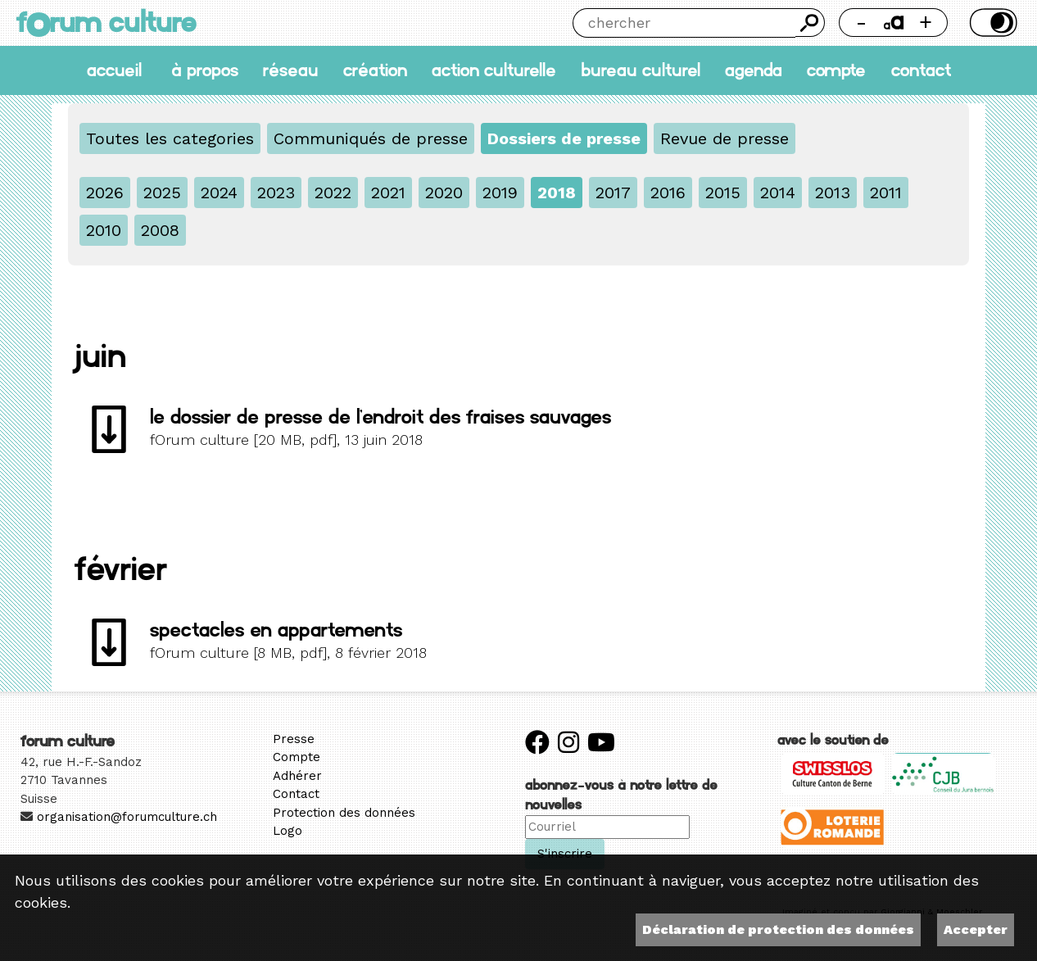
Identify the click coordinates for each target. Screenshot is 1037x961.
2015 (722, 192)
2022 (333, 192)
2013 (832, 192)
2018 (556, 192)
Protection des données (344, 812)
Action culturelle (494, 70)
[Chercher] (684, 23)
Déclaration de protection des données (778, 929)
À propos (204, 70)
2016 (668, 192)
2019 (500, 192)
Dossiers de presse (564, 138)
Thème (991, 22)
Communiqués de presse (371, 138)
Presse (294, 739)
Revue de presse (724, 138)
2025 (162, 192)
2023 (276, 192)
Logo (287, 830)
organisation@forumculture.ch (127, 816)
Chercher (809, 22)
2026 (105, 192)
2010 (103, 230)
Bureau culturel (640, 70)
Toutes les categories (170, 138)
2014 (777, 192)
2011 (886, 192)
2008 (160, 230)
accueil (114, 70)
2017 (613, 192)
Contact (921, 70)
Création (375, 70)
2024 (219, 192)
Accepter (976, 929)
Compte (836, 70)
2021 (388, 192)
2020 (444, 192)
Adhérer (297, 775)
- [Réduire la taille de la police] (861, 21)
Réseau (291, 70)
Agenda (753, 70)
